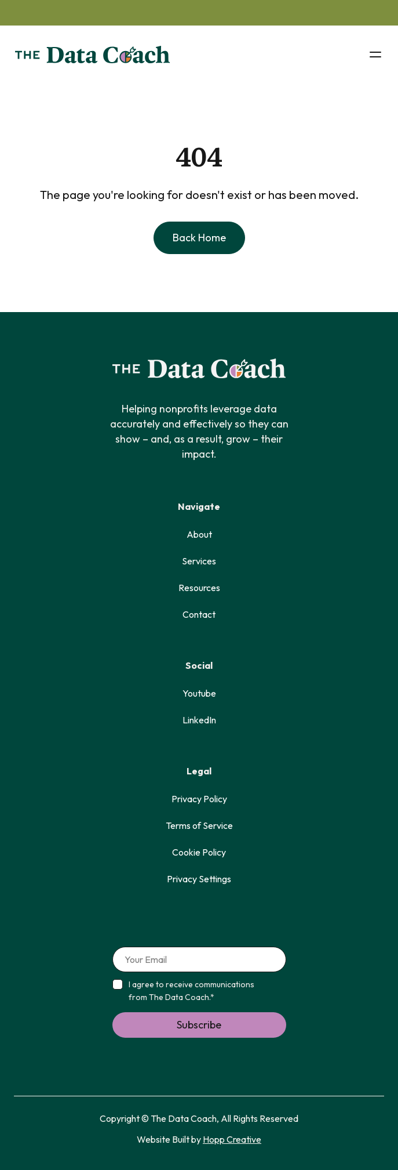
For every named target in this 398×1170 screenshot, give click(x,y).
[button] (375, 54)
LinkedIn (199, 720)
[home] (89, 55)
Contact (199, 614)
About (199, 534)
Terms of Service (199, 825)
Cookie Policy (199, 852)
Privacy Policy (199, 799)
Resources (199, 587)
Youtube (199, 693)
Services (199, 561)
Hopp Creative (232, 1139)
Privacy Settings (199, 879)
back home (199, 237)
